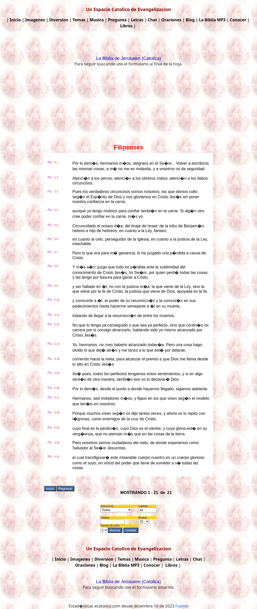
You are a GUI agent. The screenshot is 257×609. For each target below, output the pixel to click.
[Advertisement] (128, 106)
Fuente (181, 606)
